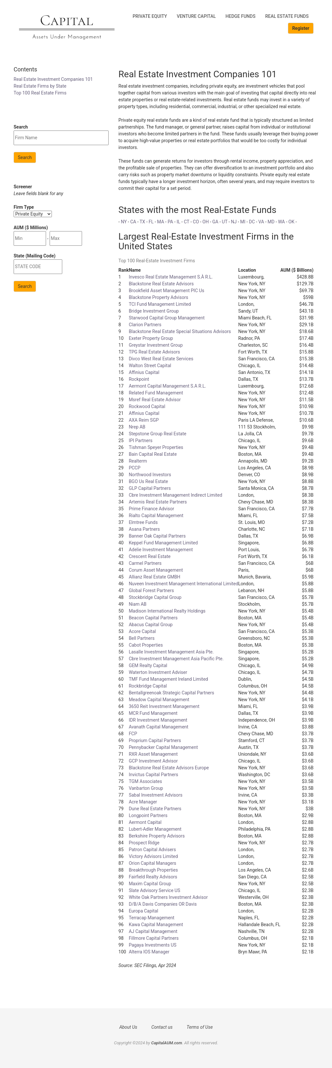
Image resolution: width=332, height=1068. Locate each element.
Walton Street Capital (150, 365)
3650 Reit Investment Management (164, 706)
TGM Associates (145, 781)
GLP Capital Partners (150, 488)
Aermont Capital (145, 822)
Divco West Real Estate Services (161, 358)
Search (25, 157)
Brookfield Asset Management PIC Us (166, 290)
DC (252, 221)
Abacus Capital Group (150, 624)
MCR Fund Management (153, 713)
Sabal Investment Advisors (156, 795)
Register (300, 28)
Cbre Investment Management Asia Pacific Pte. (176, 658)
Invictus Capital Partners (153, 774)
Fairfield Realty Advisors (153, 876)
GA (215, 221)
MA (160, 221)
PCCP (134, 467)
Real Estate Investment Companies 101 (53, 79)
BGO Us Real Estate (148, 481)
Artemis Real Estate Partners (158, 501)
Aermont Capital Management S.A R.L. (167, 386)
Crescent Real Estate (150, 556)
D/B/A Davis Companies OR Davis (163, 904)
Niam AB (138, 604)
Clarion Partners (145, 324)
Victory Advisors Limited (153, 856)
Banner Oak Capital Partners (157, 536)
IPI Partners (140, 440)
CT (186, 221)
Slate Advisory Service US (154, 890)
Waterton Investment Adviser (158, 672)
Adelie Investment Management (161, 549)
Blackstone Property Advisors (158, 297)
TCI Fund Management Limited (160, 304)
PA (170, 221)
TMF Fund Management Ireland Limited (168, 679)
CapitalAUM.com (166, 1042)
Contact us (161, 1027)
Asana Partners (144, 529)
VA (261, 221)
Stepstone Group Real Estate (157, 433)
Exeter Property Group (151, 338)
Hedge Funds (240, 16)
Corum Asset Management (156, 570)
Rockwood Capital (147, 406)
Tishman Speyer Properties (156, 447)
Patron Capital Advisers (152, 849)
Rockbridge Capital (148, 686)
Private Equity (150, 16)
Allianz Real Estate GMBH (154, 576)
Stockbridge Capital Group (155, 597)
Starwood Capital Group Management (167, 317)
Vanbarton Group (146, 788)
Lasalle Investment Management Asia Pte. (171, 651)
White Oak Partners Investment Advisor (168, 897)
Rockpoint (139, 379)
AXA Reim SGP (144, 420)
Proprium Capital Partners (155, 740)
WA (281, 221)
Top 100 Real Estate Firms (40, 92)
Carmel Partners (145, 563)
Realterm (138, 461)
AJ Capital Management (153, 931)
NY (124, 221)
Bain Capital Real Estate (153, 454)
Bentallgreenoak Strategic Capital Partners (171, 692)
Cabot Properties (146, 645)
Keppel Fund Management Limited (163, 542)
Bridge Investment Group (154, 311)
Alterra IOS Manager (149, 951)
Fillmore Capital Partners (154, 938)
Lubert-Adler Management (155, 829)
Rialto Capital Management (156, 515)
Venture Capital (196, 16)
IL (178, 221)
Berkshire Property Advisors (157, 835)
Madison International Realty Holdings (167, 611)
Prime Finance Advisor (151, 508)
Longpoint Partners (148, 815)
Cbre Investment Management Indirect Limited (175, 495)
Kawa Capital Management (156, 924)
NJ (234, 221)
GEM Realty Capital (148, 665)
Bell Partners (142, 638)
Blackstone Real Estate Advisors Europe (169, 767)
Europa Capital (143, 910)
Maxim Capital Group (150, 883)
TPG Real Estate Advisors (154, 351)
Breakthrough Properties (153, 870)
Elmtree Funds (143, 522)
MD (270, 221)
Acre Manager (143, 801)
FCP (133, 733)
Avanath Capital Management (158, 726)
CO (196, 221)
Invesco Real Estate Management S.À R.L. (171, 276)
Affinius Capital (144, 372)
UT (224, 221)
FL (150, 221)
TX (142, 221)
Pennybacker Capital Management (163, 747)
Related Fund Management (156, 392)
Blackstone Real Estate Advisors (161, 283)
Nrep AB (137, 426)
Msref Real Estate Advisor (155, 399)
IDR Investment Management (158, 720)
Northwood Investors (150, 474)
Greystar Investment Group (156, 345)
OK (291, 221)
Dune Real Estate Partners (155, 808)
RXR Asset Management (153, 754)
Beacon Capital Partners (153, 617)
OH (205, 221)
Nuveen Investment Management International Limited (183, 583)
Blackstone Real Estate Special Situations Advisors (180, 331)
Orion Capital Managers (152, 863)
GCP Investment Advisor (153, 761)
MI (242, 221)
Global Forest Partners (151, 590)
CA (133, 221)
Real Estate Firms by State (40, 86)
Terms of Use (200, 1027)
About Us (128, 1027)
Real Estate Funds (287, 16)
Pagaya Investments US (152, 945)
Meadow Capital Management (159, 699)
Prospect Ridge (144, 842)
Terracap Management (151, 917)
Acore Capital (142, 631)
